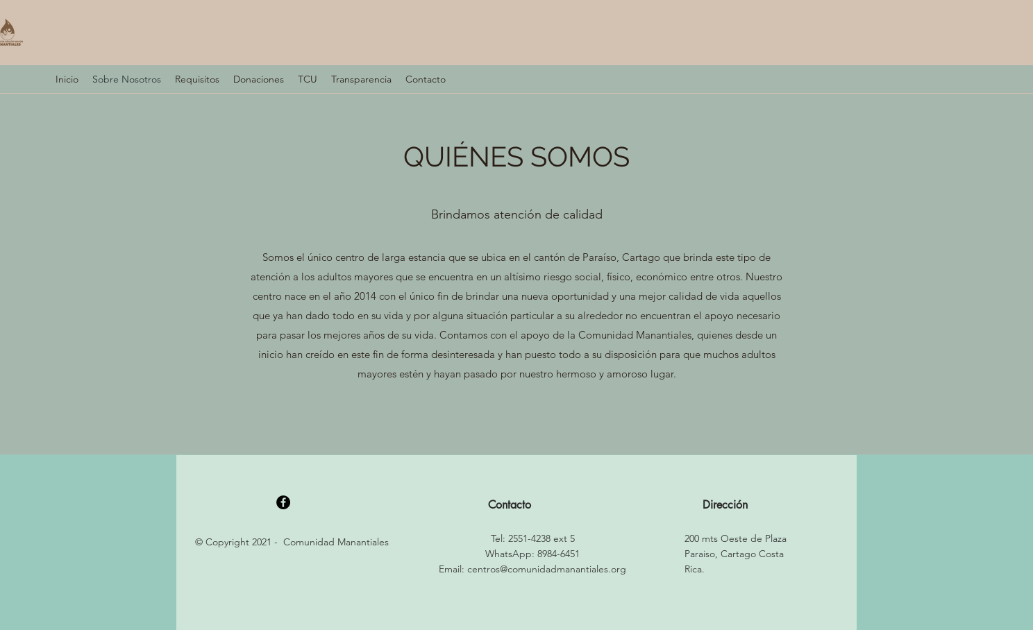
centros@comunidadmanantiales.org (546, 569)
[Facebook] (283, 502)
